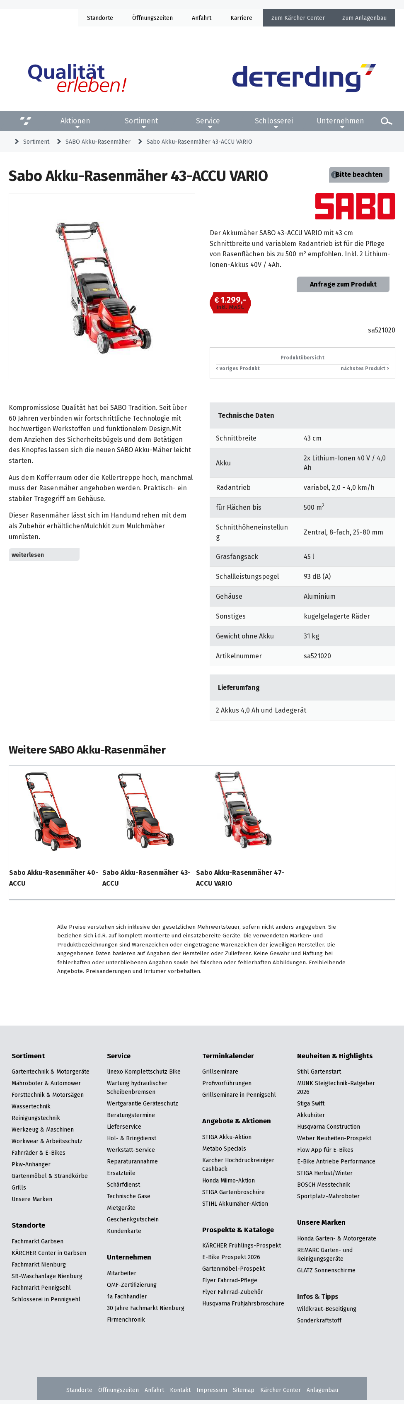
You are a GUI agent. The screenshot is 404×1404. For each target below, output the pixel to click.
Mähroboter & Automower (46, 1083)
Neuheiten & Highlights (335, 1056)
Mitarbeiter (121, 1273)
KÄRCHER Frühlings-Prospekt (241, 1245)
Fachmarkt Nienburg (39, 1264)
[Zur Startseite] (304, 78)
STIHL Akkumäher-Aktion (235, 1203)
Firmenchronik (126, 1319)
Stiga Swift (310, 1103)
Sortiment (141, 121)
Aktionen (75, 121)
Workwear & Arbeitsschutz (47, 1141)
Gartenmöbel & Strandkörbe (50, 1176)
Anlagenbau (371, 18)
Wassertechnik (31, 1106)
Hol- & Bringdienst (131, 1138)
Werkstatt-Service (131, 1150)
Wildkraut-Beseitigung (326, 1309)
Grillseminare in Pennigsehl (239, 1095)
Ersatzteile (121, 1173)
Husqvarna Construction (328, 1126)
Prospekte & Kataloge (238, 1230)
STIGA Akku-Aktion (227, 1137)
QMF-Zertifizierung (132, 1285)
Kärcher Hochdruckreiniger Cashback (238, 1164)
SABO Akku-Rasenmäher (98, 141)
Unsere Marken (32, 1199)
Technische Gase (128, 1196)
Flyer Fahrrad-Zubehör (232, 1292)
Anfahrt (201, 18)
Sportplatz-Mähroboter (328, 1196)
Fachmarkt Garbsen (37, 1241)
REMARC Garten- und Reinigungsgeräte (325, 1254)
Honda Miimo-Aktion (228, 1180)
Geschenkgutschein (133, 1219)
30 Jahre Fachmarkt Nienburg (145, 1308)
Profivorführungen (227, 1083)
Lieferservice (124, 1126)
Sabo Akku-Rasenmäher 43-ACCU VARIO (199, 141)
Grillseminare (220, 1071)
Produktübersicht (302, 357)
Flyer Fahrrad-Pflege (229, 1280)
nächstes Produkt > (365, 368)
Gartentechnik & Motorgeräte (51, 1071)
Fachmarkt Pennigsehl (41, 1288)
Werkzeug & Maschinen (43, 1129)
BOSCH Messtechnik (323, 1184)
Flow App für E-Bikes (325, 1150)
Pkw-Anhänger (31, 1164)
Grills (19, 1187)
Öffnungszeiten (118, 1390)
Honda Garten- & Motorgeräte (336, 1238)
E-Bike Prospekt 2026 (231, 1257)
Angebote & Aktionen (236, 1121)
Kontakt (180, 1390)
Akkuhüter (311, 1115)
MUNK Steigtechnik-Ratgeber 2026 (336, 1087)
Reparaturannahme (132, 1161)
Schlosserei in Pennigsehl (46, 1299)
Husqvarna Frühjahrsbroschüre (243, 1303)
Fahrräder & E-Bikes (38, 1153)
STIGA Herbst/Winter (325, 1173)
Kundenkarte (124, 1231)
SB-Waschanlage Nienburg (47, 1276)
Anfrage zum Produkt (343, 284)
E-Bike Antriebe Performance (336, 1161)
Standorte (100, 18)
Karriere (241, 18)
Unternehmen (340, 121)
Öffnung (143, 18)
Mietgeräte (121, 1208)
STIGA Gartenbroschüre (233, 1192)
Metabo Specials (224, 1148)
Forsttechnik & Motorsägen (48, 1095)
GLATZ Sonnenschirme (326, 1270)
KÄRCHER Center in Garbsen (49, 1253)
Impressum (211, 1390)
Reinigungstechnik (36, 1118)
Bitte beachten (359, 174)
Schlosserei (274, 121)
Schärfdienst (123, 1184)
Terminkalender (228, 1056)
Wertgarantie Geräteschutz (142, 1103)
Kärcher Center (304, 18)
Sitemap (243, 1390)
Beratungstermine (131, 1115)
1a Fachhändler (127, 1296)
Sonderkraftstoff (319, 1320)
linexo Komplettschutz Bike (144, 1071)
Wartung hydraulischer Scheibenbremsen (137, 1087)
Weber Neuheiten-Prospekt (334, 1138)
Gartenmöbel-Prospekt (233, 1268)
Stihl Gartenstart (319, 1071)
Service (208, 121)
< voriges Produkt (238, 368)
